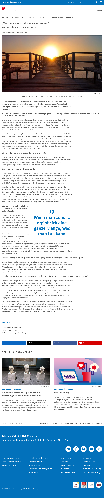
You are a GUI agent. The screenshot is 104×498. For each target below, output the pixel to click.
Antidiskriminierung (91, 472)
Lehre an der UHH (36, 461)
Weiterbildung (8, 465)
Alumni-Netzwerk (67, 472)
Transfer (32, 472)
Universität (64, 458)
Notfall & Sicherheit (91, 469)
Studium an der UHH (11, 458)
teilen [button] (7, 343)
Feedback (43, 423)
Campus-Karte (89, 461)
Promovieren (34, 465)
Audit (82, 483)
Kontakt (86, 458)
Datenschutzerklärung (69, 423)
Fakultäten (64, 469)
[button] (96, 2)
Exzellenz (64, 461)
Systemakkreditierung (99, 483)
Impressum (54, 423)
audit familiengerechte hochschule (76, 485)
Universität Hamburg (11, 2)
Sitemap (97, 423)
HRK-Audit (90, 484)
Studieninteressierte (10, 461)
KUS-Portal (72, 2)
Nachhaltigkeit (66, 465)
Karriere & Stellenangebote (40, 469)
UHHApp (86, 465)
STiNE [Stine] (80, 2)
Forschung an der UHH (38, 458)
